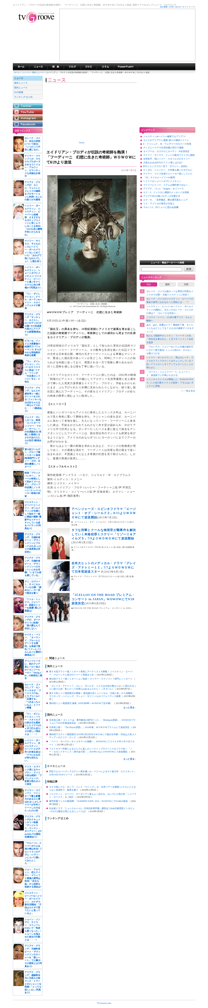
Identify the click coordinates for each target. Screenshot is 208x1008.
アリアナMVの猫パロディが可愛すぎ (161, 196)
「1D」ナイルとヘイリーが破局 (159, 177)
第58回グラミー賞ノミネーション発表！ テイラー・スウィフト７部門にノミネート (91, 679)
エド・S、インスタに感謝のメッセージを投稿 (166, 192)
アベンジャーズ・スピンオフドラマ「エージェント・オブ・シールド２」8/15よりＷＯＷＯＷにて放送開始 (104, 513)
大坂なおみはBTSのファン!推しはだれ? (162, 162)
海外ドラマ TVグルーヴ (21, 66)
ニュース (26, 72)
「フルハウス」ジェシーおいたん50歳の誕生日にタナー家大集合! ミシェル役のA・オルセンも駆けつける (169, 350)
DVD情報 (18, 92)
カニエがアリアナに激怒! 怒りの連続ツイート (166, 140)
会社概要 (164, 7)
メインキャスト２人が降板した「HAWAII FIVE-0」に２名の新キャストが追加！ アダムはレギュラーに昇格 (169, 382)
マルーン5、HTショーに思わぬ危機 (161, 207)
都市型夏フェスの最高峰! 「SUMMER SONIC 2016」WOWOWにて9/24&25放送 (88, 801)
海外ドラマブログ (72, 66)
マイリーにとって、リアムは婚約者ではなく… (166, 185)
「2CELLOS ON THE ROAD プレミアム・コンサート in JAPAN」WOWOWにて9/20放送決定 (103, 599)
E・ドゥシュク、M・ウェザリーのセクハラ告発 (167, 144)
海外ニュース (21, 83)
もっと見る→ (130, 707)
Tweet (81, 142)
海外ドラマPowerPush (125, 66)
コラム (105, 66)
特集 (55, 66)
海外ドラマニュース (38, 66)
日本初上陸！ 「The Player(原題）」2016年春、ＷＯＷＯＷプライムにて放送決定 (89, 727)
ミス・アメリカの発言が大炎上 (158, 203)
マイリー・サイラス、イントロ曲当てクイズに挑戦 (169, 155)
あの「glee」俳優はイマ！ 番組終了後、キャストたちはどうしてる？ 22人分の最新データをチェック (170, 328)
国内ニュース (38, 72)
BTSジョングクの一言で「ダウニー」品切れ (165, 166)
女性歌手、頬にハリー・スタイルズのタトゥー (166, 159)
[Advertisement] (127, 35)
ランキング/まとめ (23, 97)
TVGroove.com (104, 1003)
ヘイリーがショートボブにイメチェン (162, 181)
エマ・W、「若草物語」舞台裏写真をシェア (165, 200)
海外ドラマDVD (89, 66)
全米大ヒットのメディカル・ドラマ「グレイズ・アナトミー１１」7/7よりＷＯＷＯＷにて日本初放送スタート (104, 567)
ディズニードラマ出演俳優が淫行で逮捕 (163, 147)
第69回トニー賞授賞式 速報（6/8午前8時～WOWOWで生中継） (81, 703)
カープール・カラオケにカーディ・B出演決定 (166, 151)
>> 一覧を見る (188, 391)
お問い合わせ (175, 7)
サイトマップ (188, 7)
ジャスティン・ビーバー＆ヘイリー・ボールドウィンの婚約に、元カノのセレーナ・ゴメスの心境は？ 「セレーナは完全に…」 (169, 309)
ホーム (17, 72)
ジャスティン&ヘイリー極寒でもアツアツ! (164, 136)
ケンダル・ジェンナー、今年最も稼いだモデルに (167, 170)
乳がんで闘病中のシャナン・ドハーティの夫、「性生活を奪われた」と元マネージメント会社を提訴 (169, 339)
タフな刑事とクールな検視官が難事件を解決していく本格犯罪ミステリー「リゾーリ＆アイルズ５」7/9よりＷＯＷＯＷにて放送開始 (104, 534)
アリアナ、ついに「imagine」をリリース (163, 188)
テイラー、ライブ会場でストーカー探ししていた (167, 173)
